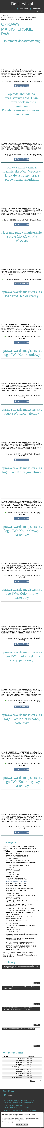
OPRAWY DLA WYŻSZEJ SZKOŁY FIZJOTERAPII (22, 910)
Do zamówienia (21, 86)
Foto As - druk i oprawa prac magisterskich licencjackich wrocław (18, 17)
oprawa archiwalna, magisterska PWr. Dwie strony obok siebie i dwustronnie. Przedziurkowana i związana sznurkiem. (22, 104)
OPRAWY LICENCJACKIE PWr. (16, 886)
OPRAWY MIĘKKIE (12, 858)
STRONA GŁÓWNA (10, 1100)
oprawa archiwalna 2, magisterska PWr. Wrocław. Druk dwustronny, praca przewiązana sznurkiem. (22, 173)
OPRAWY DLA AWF (12, 893)
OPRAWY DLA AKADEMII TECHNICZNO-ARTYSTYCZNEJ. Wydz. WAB (19, 905)
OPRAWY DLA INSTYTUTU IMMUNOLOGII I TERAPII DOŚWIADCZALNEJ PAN (20, 943)
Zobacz (32, 1081)
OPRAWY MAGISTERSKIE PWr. (24, 19)
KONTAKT (7, 1103)
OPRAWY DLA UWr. (12, 874)
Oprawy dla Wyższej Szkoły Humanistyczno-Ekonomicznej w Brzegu (20, 938)
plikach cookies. (18, 1122)
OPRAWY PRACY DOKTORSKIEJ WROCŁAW (21, 863)
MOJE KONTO (8, 1105)
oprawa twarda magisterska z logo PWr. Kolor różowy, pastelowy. (22, 531)
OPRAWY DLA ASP (12, 923)
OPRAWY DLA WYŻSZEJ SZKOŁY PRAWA (20, 908)
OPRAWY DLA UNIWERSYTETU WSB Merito (21, 896)
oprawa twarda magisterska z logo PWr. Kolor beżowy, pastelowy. (22, 719)
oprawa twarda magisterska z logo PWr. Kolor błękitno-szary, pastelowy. (22, 656)
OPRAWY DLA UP (12, 872)
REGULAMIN (22, 1100)
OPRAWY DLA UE (12, 867)
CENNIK (32, 1100)
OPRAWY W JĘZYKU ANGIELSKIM (17, 865)
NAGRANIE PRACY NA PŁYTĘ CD (17, 860)
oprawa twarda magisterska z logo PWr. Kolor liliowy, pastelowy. (22, 593)
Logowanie (22, 9)
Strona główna (5, 15)
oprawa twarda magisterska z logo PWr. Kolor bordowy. (22, 353)
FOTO (27, 1108)
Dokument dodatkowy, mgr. (22, 41)
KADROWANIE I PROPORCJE (22, 1103)
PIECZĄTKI (20, 1110)
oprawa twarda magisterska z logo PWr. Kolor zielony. (22, 411)
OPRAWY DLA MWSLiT (13, 929)
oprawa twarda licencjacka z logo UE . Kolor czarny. (19, 1028)
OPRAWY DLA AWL (12, 932)
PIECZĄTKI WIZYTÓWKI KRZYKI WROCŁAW (18, 952)
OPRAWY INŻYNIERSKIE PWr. (16, 879)
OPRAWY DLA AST (12, 950)
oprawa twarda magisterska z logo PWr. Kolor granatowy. (22, 470)
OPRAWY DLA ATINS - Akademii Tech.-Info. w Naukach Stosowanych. (21, 917)
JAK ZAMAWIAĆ (9, 1108)
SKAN (34, 1110)
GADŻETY (19, 1108)
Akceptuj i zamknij (22, 1124)
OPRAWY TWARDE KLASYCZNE (17, 856)
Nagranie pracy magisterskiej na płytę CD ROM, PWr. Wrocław (22, 236)
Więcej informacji (35, 81)
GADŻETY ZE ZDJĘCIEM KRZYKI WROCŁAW (18, 846)
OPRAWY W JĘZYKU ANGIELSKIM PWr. (19, 888)
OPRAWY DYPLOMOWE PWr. (16, 890)
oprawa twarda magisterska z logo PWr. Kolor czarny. (22, 294)
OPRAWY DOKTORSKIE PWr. (16, 883)
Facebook (8, 1095)
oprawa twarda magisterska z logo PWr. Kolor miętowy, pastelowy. (22, 782)
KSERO (28, 1110)
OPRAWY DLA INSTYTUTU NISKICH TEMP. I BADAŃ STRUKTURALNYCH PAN (21, 946)
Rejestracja (35, 9)
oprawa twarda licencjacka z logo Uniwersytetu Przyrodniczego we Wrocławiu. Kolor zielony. (17, 1008)
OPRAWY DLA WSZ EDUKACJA (16, 921)
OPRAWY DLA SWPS (13, 898)
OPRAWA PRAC (9, 1110)
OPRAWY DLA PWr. (6, 19)
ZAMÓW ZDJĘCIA (21, 1105)
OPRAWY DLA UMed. (13, 870)
